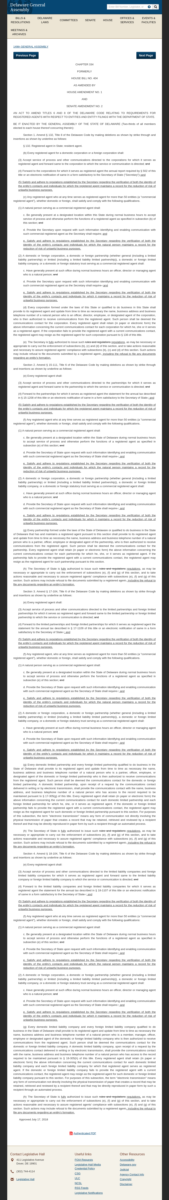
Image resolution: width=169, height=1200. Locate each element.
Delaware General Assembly (27, 7)
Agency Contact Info (132, 1174)
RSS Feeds (81, 1187)
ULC (77, 1178)
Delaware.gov (128, 1164)
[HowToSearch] (149, 7)
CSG (77, 1173)
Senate (90, 20)
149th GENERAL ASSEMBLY (30, 46)
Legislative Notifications (89, 1192)
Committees (69, 20)
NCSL (78, 1183)
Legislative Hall (25, 1179)
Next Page (146, 55)
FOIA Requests (84, 1159)
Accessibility (127, 1159)
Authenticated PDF (84, 1133)
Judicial (124, 1169)
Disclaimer (126, 1184)
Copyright (125, 1179)
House (107, 20)
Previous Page (26, 55)
